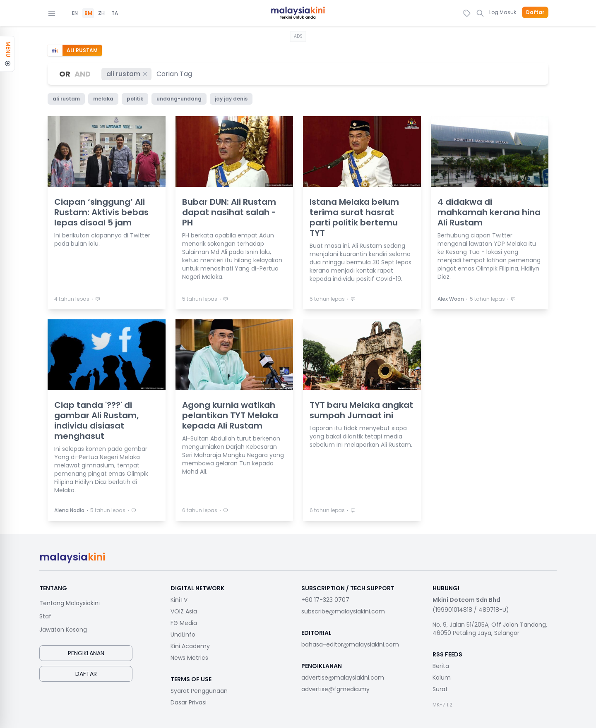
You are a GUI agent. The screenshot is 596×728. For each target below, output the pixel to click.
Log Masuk (502, 12)
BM (88, 13)
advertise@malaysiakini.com (342, 677)
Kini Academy (190, 646)
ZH (101, 13)
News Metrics (189, 658)
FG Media (184, 623)
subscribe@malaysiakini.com (343, 611)
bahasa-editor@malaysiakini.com (350, 644)
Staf (45, 616)
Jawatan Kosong (63, 629)
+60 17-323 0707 (325, 600)
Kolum (442, 677)
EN (75, 13)
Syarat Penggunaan (199, 691)
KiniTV (179, 600)
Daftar (535, 12)
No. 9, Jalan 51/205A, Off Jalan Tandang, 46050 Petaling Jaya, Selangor (490, 628)
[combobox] (174, 74)
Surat (440, 689)
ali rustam (127, 74)
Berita (441, 666)
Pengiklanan (86, 653)
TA (114, 13)
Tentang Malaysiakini (69, 603)
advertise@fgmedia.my (335, 689)
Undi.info (183, 634)
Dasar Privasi (189, 702)
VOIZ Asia (184, 611)
